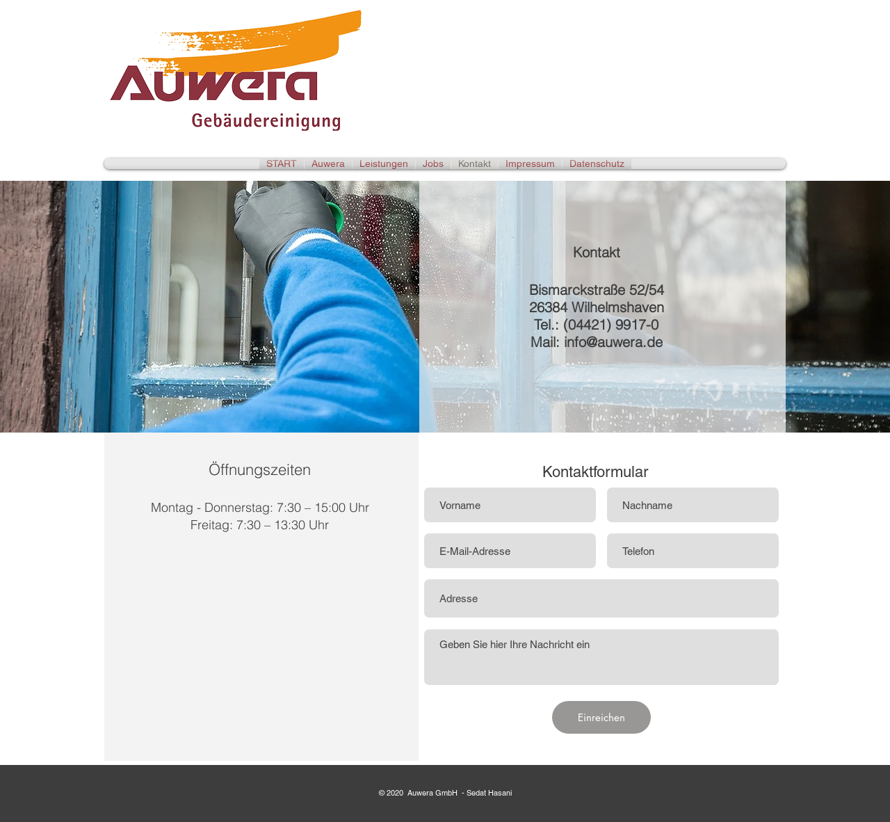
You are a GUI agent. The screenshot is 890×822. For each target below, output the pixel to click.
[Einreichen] (601, 717)
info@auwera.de (613, 341)
